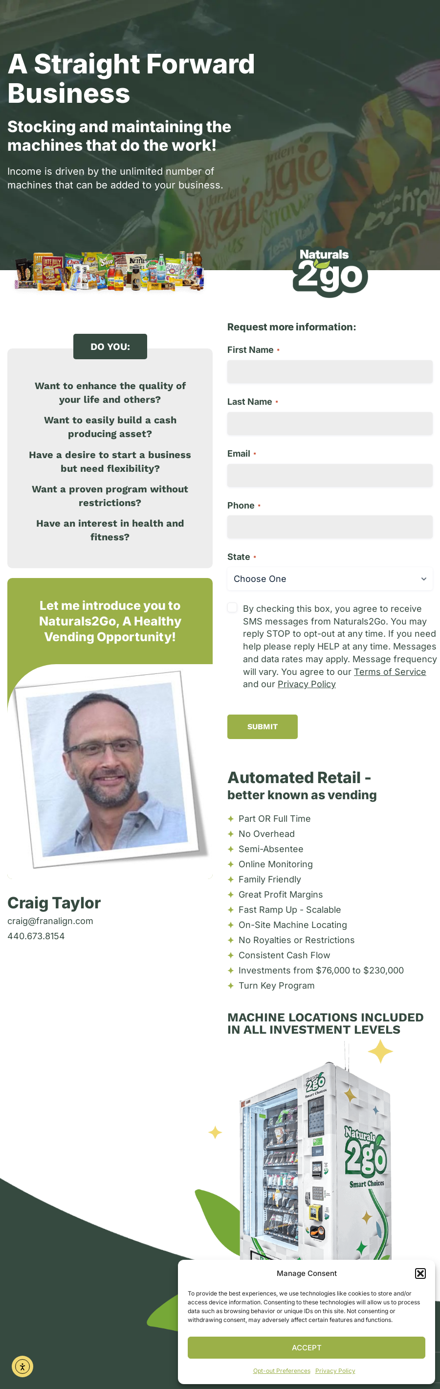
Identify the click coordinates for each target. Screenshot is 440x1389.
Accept (307, 1347)
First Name (253, 350)
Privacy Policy (335, 1370)
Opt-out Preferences (281, 1370)
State (241, 557)
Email (241, 453)
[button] (420, 1273)
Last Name (252, 401)
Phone (244, 505)
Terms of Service (390, 672)
